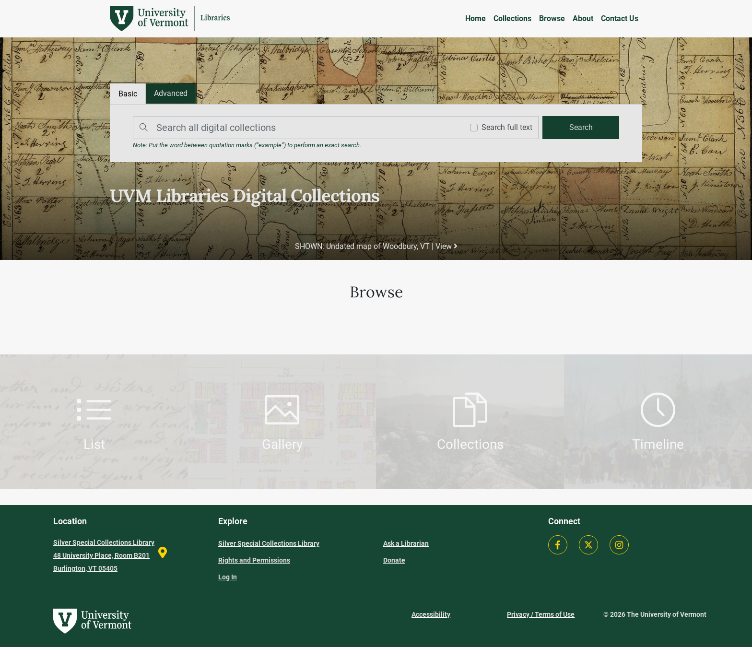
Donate (394, 560)
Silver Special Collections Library (268, 543)
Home (475, 18)
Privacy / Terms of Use (541, 614)
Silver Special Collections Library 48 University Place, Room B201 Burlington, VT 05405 (103, 555)
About (583, 18)
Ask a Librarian (406, 543)
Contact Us (619, 18)
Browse (552, 18)
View (446, 246)
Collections (512, 18)
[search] (580, 127)
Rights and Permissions (254, 560)
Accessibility (430, 614)
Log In (227, 577)
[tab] (171, 93)
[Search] (296, 127)
